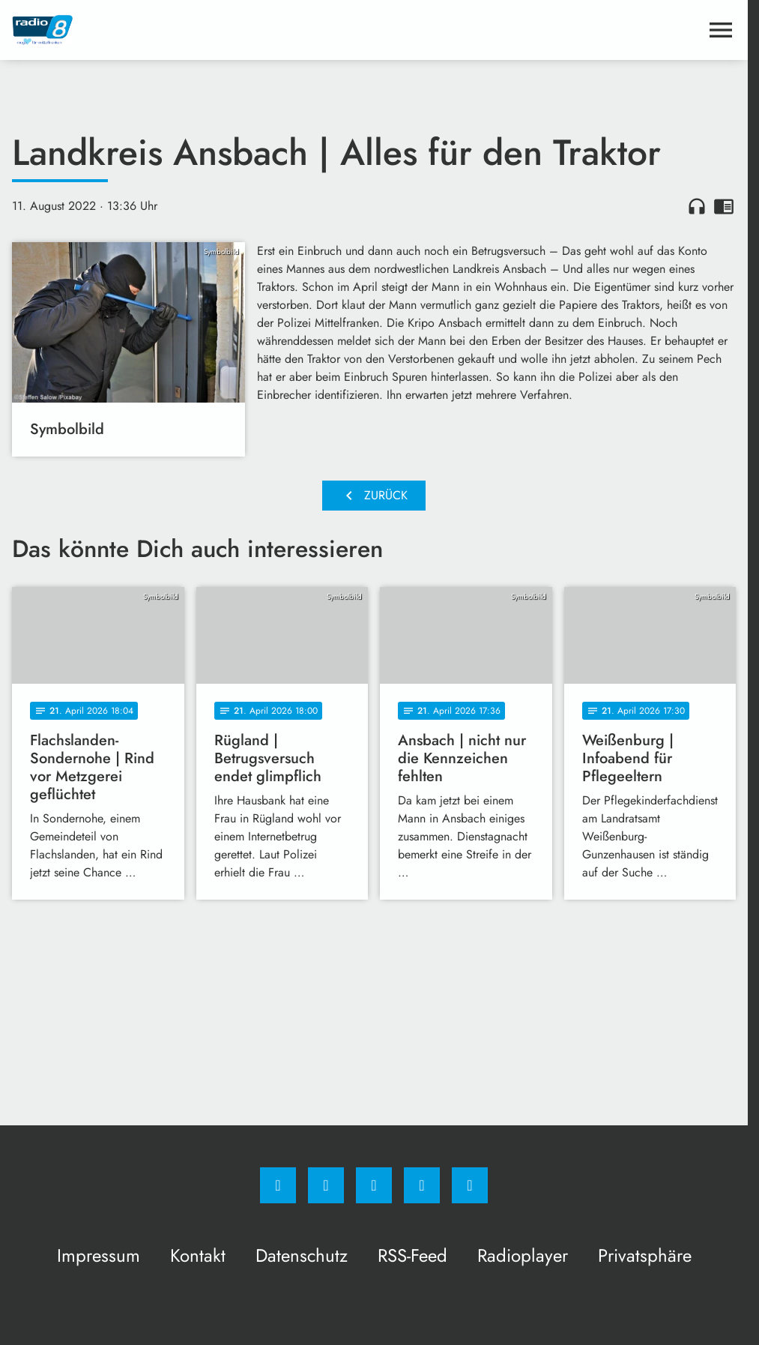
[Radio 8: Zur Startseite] (193, 30)
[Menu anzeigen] (721, 30)
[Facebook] (278, 1185)
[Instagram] (326, 1185)
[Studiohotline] (422, 1185)
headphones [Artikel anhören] (696, 206)
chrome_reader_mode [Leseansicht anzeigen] (723, 206)
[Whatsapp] (374, 1185)
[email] (470, 1185)
